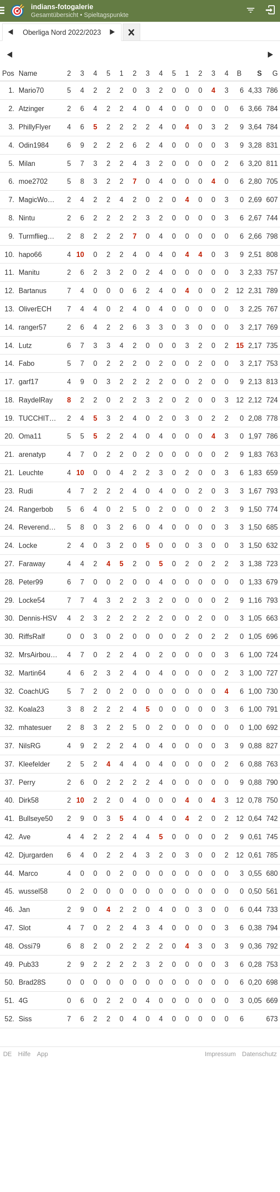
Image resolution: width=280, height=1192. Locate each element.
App (42, 1053)
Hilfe (24, 1053)
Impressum (220, 1053)
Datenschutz (259, 1053)
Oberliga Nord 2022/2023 (62, 32)
